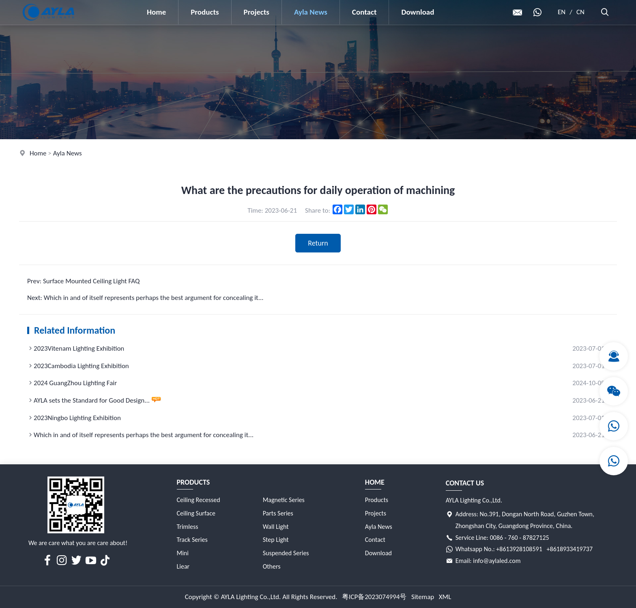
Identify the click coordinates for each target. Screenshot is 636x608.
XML (445, 597)
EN (561, 12)
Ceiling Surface (196, 513)
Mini (183, 553)
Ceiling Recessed (198, 500)
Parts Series (278, 513)
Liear (183, 566)
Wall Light (276, 526)
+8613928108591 (519, 549)
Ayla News (310, 12)
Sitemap (422, 597)
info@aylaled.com (496, 561)
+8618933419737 (570, 549)
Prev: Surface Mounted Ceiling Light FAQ (83, 281)
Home (156, 12)
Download (417, 12)
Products (205, 12)
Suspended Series (286, 553)
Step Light (276, 539)
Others (272, 566)
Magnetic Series (284, 500)
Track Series (192, 539)
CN (580, 12)
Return (318, 243)
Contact (364, 12)
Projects (256, 12)
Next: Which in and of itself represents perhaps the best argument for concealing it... (145, 297)
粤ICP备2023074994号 (374, 597)
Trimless (187, 526)
